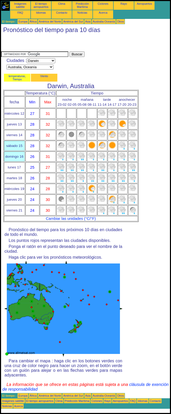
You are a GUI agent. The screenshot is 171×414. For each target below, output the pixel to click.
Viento (44, 76)
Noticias (82, 12)
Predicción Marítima (82, 5)
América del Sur (73, 21)
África (33, 21)
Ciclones (103, 3)
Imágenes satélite (20, 5)
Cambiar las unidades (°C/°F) (71, 218)
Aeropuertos (144, 3)
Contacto (61, 12)
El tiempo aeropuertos (41, 5)
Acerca (103, 12)
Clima (61, 3)
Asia (88, 21)
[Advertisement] (62, 43)
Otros (120, 21)
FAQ (20, 12)
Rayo (123, 3)
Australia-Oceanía (104, 21)
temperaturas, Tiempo (17, 78)
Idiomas (41, 12)
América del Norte (50, 21)
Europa (22, 21)
